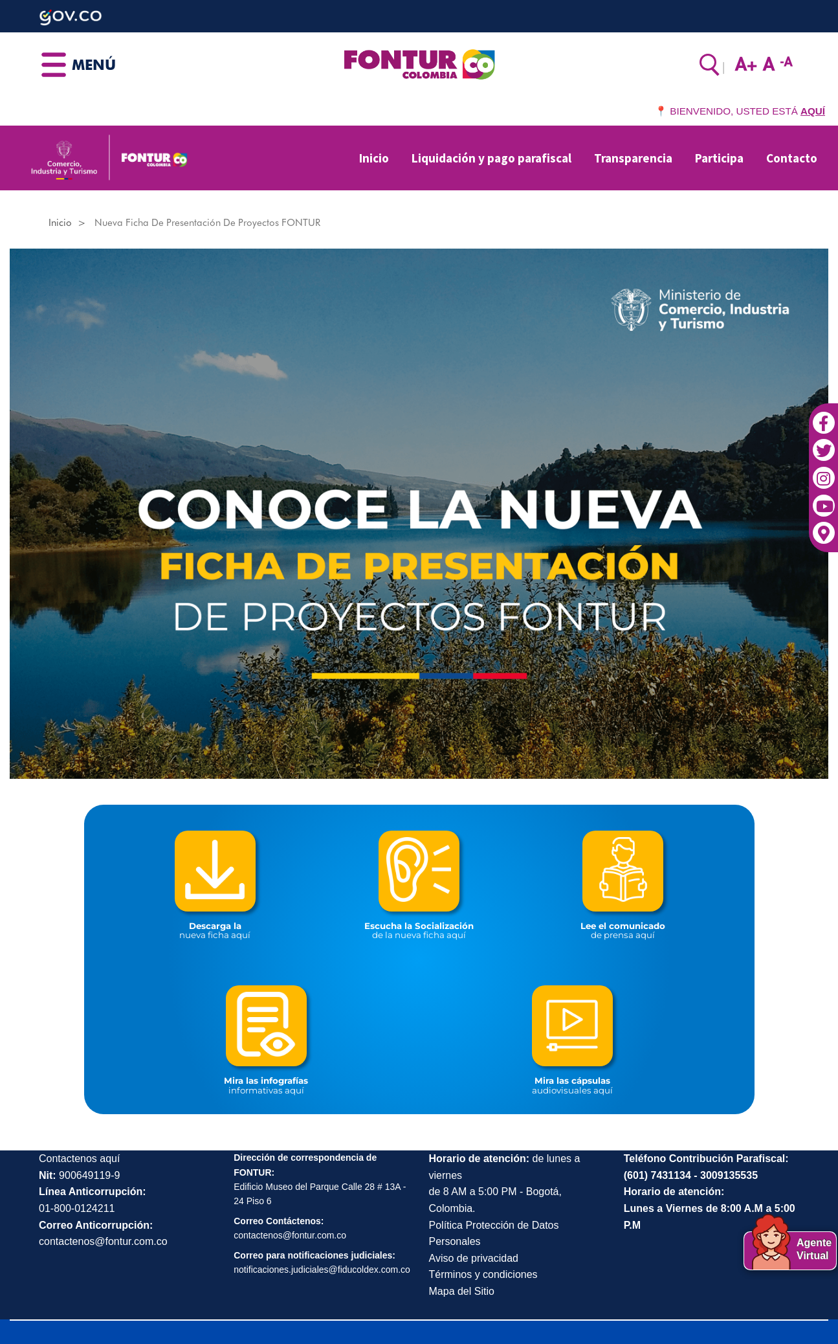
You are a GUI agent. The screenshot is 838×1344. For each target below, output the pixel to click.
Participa (719, 158)
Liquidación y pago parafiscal (491, 158)
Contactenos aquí (79, 1158)
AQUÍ (812, 111)
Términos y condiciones (483, 1274)
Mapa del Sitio (461, 1291)
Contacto (791, 158)
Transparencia (633, 158)
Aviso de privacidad (473, 1258)
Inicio (374, 158)
